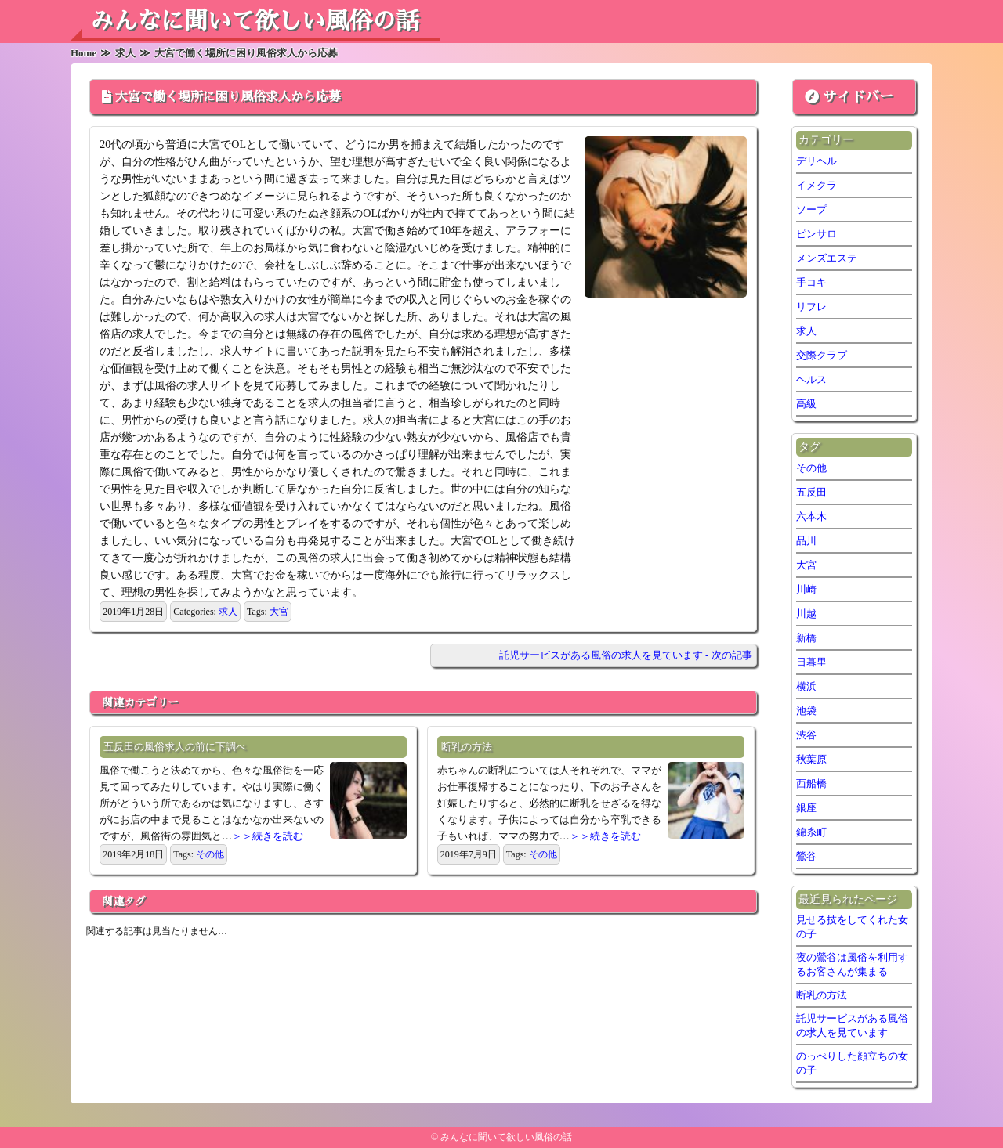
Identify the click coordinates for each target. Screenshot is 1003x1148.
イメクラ (816, 185)
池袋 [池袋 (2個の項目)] (806, 711)
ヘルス (811, 379)
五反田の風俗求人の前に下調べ (174, 747)
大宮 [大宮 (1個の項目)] (806, 565)
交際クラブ (821, 355)
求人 (228, 611)
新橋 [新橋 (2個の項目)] (806, 638)
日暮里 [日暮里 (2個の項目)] (811, 662)
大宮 (279, 611)
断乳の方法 (466, 747)
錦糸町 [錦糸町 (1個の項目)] (811, 832)
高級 (806, 404)
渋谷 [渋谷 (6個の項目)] (806, 735)
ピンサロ (816, 234)
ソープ (811, 209)
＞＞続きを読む (267, 836)
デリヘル (816, 161)
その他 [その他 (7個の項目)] (811, 468)
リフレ (811, 306)
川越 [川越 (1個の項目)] (806, 613)
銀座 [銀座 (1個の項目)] (806, 808)
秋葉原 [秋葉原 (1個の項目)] (811, 759)
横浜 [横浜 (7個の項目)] (806, 686)
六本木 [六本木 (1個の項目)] (811, 516)
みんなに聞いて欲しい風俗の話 (254, 21)
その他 (210, 854)
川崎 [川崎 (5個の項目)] (806, 589)
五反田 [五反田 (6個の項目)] (811, 492)
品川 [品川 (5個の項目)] (806, 541)
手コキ (811, 282)
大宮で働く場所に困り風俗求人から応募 (228, 97)
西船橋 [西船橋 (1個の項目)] (811, 783)
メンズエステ (826, 258)
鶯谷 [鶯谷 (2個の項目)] (806, 856)
